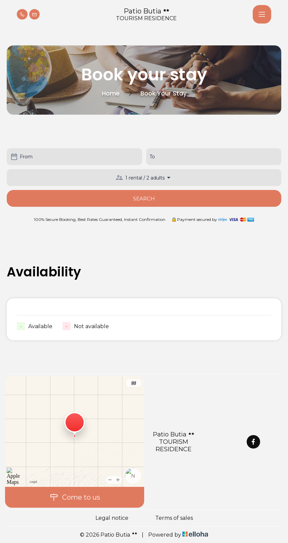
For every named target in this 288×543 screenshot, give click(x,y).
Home (111, 93)
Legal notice (111, 518)
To (152, 157)
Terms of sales (174, 518)
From (26, 157)
